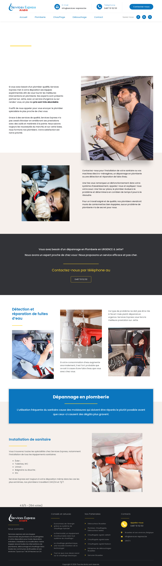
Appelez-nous (137, 522)
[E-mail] (57, 7)
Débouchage (80, 17)
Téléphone (109, 5)
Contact (99, 17)
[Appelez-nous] (124, 524)
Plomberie (39, 17)
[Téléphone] (99, 7)
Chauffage (59, 17)
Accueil (22, 17)
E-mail (65, 5)
